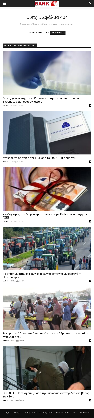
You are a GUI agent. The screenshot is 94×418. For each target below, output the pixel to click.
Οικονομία (36, 412)
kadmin (6, 281)
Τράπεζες (16, 412)
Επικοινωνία (84, 412)
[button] (4, 3)
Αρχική (7, 412)
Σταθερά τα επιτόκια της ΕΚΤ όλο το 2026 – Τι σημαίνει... (40, 158)
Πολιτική (26, 412)
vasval (5, 105)
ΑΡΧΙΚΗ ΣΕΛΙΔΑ (57, 33)
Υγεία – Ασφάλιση (63, 412)
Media (74, 412)
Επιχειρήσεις (48, 412)
